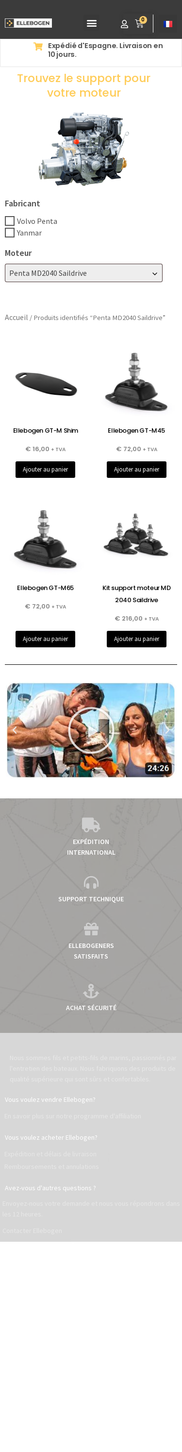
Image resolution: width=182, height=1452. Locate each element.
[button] (91, 23)
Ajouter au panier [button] (45, 469)
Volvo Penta (37, 221)
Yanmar (29, 232)
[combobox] (84, 273)
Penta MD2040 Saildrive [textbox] (48, 273)
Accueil (16, 317)
